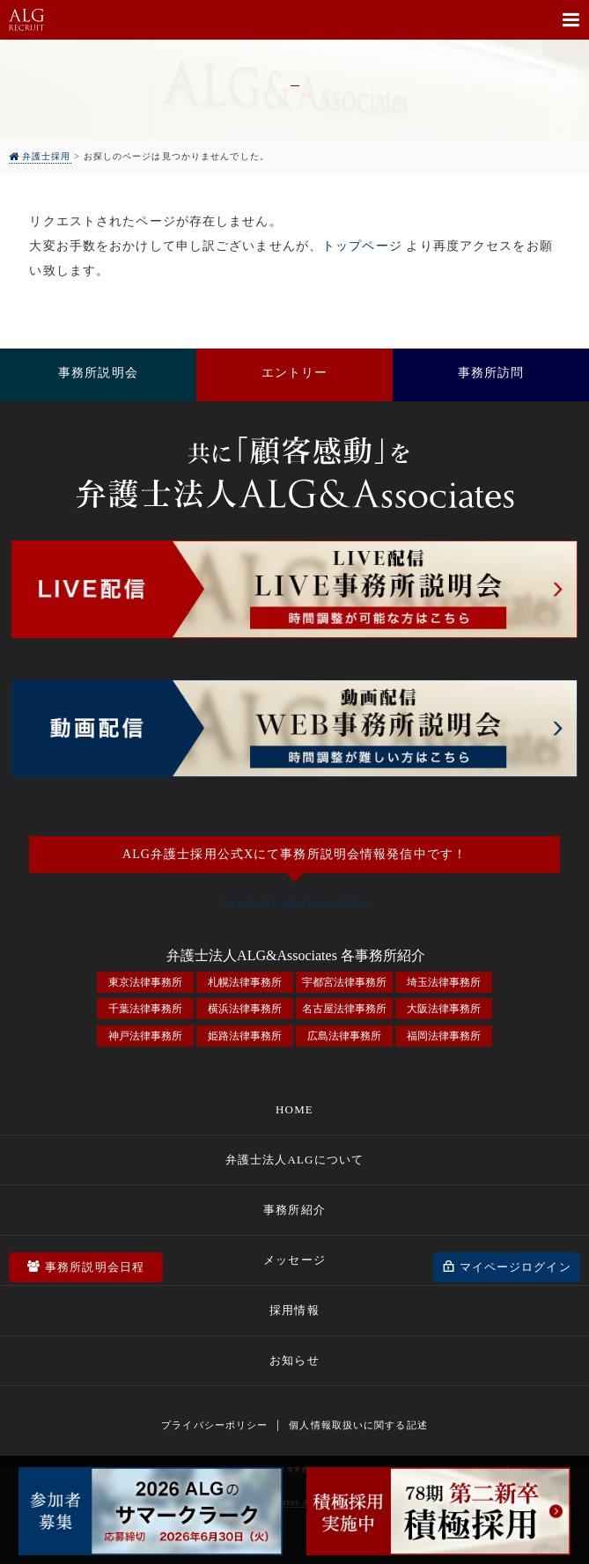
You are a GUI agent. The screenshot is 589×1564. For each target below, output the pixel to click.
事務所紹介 (294, 1209)
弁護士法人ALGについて (294, 1159)
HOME (294, 1109)
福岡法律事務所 (444, 1036)
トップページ (362, 246)
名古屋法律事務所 (344, 1008)
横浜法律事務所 (245, 1008)
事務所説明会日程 (95, 1266)
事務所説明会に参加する (98, 375)
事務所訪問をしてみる (491, 375)
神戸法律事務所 (145, 1036)
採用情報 (294, 1310)
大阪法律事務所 (444, 1008)
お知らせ (294, 1360)
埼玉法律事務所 (444, 982)
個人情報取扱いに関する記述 (358, 1425)
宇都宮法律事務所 (344, 982)
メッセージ (294, 1260)
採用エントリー (294, 375)
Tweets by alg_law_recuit (294, 902)
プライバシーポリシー (214, 1425)
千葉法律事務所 (145, 1008)
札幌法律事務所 (245, 982)
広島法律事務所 (344, 1036)
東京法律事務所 (145, 982)
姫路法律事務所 (245, 1036)
